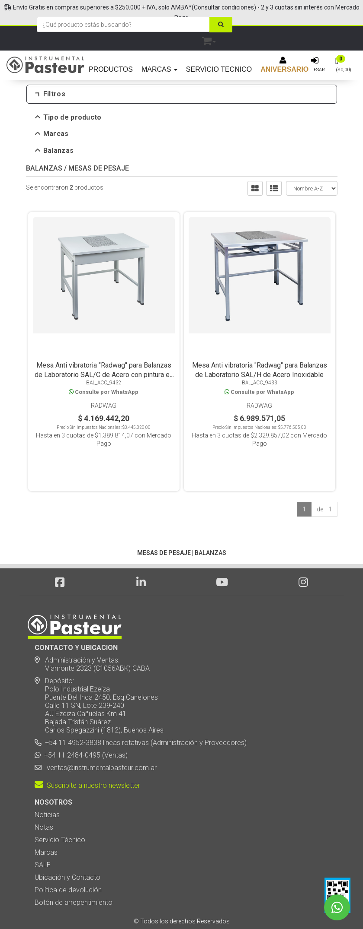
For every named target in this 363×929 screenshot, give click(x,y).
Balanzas (54, 151)
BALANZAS (44, 172)
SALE (43, 836)
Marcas (52, 134)
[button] (209, 39)
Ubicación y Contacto (67, 848)
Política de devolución (68, 861)
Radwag (103, 409)
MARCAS (159, 69)
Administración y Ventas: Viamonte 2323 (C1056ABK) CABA (92, 635)
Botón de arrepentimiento (73, 873)
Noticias (47, 786)
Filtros (50, 94)
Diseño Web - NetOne (88, 907)
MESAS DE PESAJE (98, 172)
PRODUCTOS (111, 69)
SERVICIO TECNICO (219, 69)
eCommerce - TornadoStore (146, 907)
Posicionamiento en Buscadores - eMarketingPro (234, 907)
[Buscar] (220, 24)
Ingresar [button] (313, 70)
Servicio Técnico (60, 811)
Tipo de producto (68, 117)
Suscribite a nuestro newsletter (87, 756)
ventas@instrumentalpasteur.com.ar (100, 739)
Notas (44, 798)
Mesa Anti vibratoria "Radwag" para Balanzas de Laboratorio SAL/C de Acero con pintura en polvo (104, 379)
